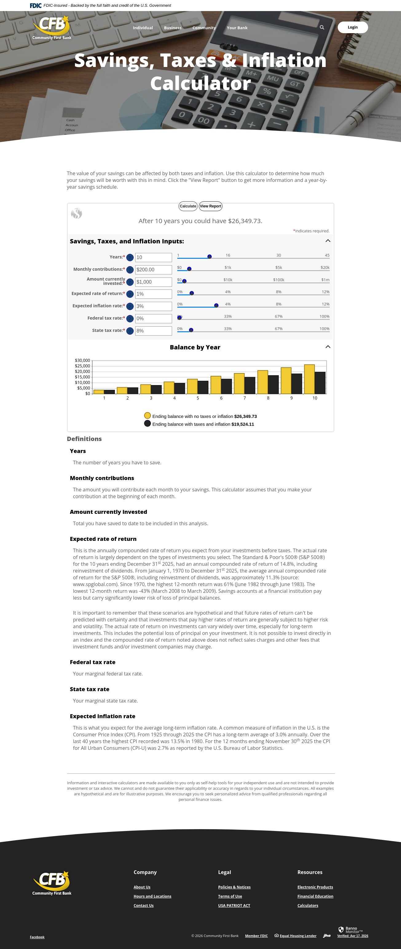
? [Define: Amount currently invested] (130, 282)
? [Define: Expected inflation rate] (130, 306)
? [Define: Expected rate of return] (130, 294)
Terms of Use (230, 896)
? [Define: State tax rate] (130, 331)
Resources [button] (309, 872)
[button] (201, 241)
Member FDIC (256, 935)
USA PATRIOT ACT (234, 905)
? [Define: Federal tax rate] (130, 319)
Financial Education (315, 896)
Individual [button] (143, 27)
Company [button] (145, 872)
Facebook (37, 937)
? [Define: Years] (130, 258)
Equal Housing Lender (298, 935)
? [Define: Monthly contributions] (130, 270)
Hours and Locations (152, 896)
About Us (142, 887)
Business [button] (173, 27)
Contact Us (144, 905)
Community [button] (204, 27)
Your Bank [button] (237, 27)
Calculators (307, 905)
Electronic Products (315, 887)
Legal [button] (224, 872)
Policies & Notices (234, 887)
